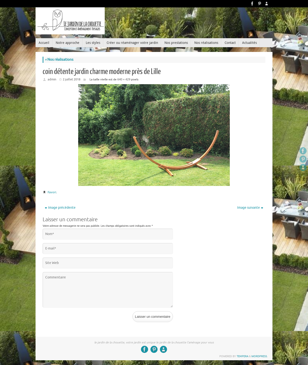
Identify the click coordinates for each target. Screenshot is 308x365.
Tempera (242, 356)
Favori (52, 192)
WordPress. (259, 356)
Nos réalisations (59, 59)
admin (52, 79)
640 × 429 (123, 79)
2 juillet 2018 (71, 79)
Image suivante (250, 208)
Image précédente (60, 208)
